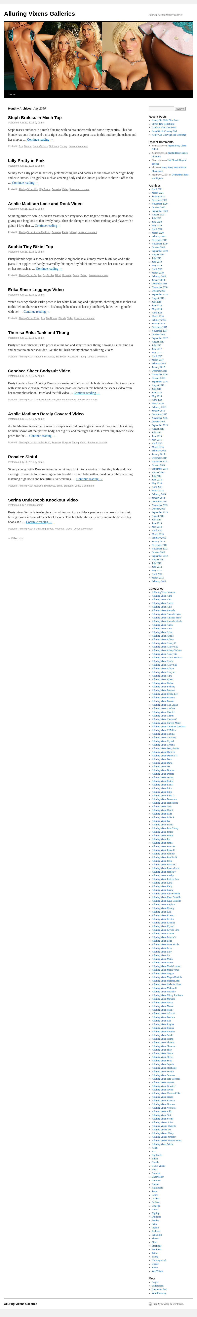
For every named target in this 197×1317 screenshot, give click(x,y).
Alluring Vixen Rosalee (31, 485)
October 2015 (158, 421)
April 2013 (157, 530)
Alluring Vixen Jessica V (164, 871)
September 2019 (160, 251)
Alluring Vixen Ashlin (162, 661)
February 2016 (159, 407)
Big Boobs (44, 189)
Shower (155, 1238)
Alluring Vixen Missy (162, 1002)
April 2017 (157, 356)
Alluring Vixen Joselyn (163, 875)
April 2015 (157, 443)
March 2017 (158, 359)
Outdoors (54, 146)
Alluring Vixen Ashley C (164, 643)
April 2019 (157, 269)
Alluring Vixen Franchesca (165, 802)
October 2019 (158, 247)
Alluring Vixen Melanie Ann (166, 980)
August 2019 (158, 254)
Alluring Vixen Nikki (162, 1009)
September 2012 (160, 556)
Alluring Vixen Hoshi (162, 810)
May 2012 (157, 570)
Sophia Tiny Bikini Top (30, 246)
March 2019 (158, 272)
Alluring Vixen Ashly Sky (164, 664)
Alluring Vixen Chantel (163, 712)
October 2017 (158, 334)
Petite (65, 232)
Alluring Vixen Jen (161, 839)
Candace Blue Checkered (164, 127)
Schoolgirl (157, 1234)
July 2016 (156, 388)
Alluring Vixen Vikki (162, 1111)
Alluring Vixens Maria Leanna (167, 1140)
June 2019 (157, 261)
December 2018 (159, 283)
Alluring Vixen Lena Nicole (165, 944)
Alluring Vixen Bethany (163, 686)
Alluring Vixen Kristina (163, 922)
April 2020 (157, 229)
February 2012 (159, 581)
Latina (155, 1195)
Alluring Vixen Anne (162, 628)
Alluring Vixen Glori (162, 806)
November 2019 (160, 243)
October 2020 (158, 207)
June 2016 (157, 392)
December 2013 (159, 501)
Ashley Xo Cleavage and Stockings (169, 134)
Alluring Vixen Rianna (163, 1028)
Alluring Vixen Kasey (162, 890)
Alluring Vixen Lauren (163, 933)
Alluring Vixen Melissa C (164, 988)
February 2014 (159, 494)
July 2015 (156, 432)
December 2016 (159, 370)
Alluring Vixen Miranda (163, 998)
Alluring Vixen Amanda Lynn (166, 614)
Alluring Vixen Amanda (163, 610)
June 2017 (157, 349)
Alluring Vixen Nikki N (163, 1013)
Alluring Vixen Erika (29, 318)
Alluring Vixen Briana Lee (165, 693)
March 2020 (158, 232)
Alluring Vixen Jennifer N (164, 857)
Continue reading (40, 139)
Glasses (155, 1184)
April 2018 (157, 312)
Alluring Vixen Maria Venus (165, 969)
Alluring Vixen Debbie (163, 773)
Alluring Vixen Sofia (162, 1060)
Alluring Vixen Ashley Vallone (167, 650)
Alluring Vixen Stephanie (164, 1067)
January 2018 (158, 323)
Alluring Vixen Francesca (164, 799)
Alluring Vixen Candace (31, 399)
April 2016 (157, 399)
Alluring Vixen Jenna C (163, 850)
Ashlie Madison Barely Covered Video (46, 413)
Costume (156, 1180)
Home (11, 94)
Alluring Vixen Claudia (163, 733)
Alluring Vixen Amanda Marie (167, 617)
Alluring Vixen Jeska (162, 861)
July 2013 (156, 519)
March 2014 (158, 490)
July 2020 (156, 218)
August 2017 (158, 341)
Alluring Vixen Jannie (162, 835)
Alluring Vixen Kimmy (163, 908)
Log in (155, 1282)
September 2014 (160, 468)
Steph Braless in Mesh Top (35, 117)
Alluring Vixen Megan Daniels (167, 977)
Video (65, 189)
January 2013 (158, 541)
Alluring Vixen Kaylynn (163, 904)
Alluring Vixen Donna (162, 777)
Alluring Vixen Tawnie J (164, 1086)
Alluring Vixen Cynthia (163, 744)
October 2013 (158, 508)
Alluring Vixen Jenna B (163, 846)
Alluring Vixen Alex (162, 599)
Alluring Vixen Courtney (164, 737)
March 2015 (158, 447)
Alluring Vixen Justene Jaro (165, 879)
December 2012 (159, 545)
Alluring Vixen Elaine (162, 781)
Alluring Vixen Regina (163, 1024)
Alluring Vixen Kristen (163, 915)
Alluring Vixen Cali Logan (165, 704)
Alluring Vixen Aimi (162, 595)
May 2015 (157, 439)
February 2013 (159, 537)
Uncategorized (159, 1260)
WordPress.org (159, 1293)
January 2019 (158, 280)
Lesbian (156, 1202)
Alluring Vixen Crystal (163, 741)
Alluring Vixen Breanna (163, 690)
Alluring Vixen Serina (30, 528)
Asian (155, 1147)
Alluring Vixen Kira (161, 911)
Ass (21, 146)
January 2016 (158, 410)
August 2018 (158, 298)
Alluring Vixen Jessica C (164, 864)
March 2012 (158, 577)
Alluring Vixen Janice (162, 831)
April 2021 (157, 189)
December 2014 (159, 457)
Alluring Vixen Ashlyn (163, 668)
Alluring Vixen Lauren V (164, 937)
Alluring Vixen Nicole (162, 1006)
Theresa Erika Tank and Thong (38, 332)
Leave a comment (78, 146)
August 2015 (158, 428)
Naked (155, 1209)
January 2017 (158, 367)
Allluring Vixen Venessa (163, 592)
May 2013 (157, 526)
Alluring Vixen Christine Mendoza (169, 726)
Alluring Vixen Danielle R (165, 755)
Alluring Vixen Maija (162, 959)
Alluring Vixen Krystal (163, 926)
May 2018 (157, 309)
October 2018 (158, 290)
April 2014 (157, 487)
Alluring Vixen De (161, 766)
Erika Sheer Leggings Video (36, 289)
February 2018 (159, 320)
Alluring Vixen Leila (162, 940)
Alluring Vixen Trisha (162, 1097)
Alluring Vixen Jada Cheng (165, 828)
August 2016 (158, 385)
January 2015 (158, 454)
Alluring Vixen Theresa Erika (34, 356)
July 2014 (156, 476)
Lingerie (66, 442)
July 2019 (156, 258)
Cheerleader (158, 1176)
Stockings (156, 1245)
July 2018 (156, 301)
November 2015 (160, 418)
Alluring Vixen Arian (162, 632)
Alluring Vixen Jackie (162, 824)
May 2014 (157, 483)
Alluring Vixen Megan (163, 973)
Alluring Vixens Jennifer (164, 1136)
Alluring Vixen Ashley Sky (165, 646)
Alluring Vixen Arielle (163, 635)
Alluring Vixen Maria (162, 962)
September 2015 (160, 425)
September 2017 (160, 338)
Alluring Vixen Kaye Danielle (166, 900)
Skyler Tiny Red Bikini (163, 123)
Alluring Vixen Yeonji (162, 1118)
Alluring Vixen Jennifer (163, 853)
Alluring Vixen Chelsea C (164, 719)
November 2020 (160, 203)
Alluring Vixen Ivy (161, 821)
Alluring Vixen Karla (162, 882)
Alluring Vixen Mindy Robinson (167, 995)
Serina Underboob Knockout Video (43, 500)
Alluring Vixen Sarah (162, 1035)
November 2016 (160, 374)
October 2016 (158, 378)
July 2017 (156, 345)
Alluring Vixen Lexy (162, 948)
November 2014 (160, 461)
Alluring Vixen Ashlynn (163, 672)
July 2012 (156, 563)
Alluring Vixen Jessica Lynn (165, 868)
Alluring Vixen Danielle (163, 752)
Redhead (73, 356)
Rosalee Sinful (22, 456)
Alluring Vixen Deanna (163, 770)
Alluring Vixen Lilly (28, 189)
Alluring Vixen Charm (163, 715)
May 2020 (157, 225)
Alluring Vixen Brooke (163, 701)
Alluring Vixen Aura (162, 675)
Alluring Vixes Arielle (162, 1144)
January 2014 (158, 497)
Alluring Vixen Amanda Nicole (167, 621)
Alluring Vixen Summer (163, 1075)
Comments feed (159, 1289)
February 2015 (159, 450)
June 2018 (157, 305)
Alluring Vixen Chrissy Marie (166, 723)
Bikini (58, 275)
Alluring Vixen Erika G (163, 795)
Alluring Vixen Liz (161, 955)
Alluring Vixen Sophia (30, 275)
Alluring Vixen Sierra (162, 1053)
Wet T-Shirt (157, 1271)
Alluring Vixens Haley (163, 1133)
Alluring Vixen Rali (161, 1020)
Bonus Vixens (40, 146)
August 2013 (158, 516)
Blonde (27, 146)
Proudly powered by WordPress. (168, 1303)
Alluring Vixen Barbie (162, 683)
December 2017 (159, 327)
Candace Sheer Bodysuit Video (39, 371)
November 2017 (160, 330)
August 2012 (158, 559)
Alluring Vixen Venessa (163, 1104)
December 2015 (159, 414)
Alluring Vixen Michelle (164, 991)
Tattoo (84, 275)
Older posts (16, 538)
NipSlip (155, 1213)
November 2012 (160, 548)
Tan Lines (156, 1249)
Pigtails (155, 1227)
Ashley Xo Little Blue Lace (165, 120)
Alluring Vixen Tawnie (163, 1082)
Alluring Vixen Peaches (163, 1017)
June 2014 (157, 479)
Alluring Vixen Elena (162, 784)
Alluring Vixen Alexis (162, 603)
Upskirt (155, 1264)
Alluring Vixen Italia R (163, 817)
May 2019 (157, 265)
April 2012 (157, 574)
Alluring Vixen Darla (162, 762)
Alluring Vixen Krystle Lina (165, 929)
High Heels (157, 1187)
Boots (155, 1169)
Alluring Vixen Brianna (163, 697)
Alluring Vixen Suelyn (163, 1071)
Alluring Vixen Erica (162, 788)
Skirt (154, 1242)
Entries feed (158, 1285)
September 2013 (160, 512)
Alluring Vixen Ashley (163, 639)
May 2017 (157, 352)
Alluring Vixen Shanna (163, 1042)
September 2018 (160, 294)
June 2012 (157, 566)
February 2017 (159, 363)
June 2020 (157, 221)
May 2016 (157, 396)
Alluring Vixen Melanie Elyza (166, 984)
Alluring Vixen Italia (162, 813)
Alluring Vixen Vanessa (163, 1100)
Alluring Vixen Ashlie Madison (34, 232)
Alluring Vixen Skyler (162, 1057)
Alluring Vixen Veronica (163, 1107)
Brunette (56, 189)
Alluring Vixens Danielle (164, 1126)
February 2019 (159, 276)
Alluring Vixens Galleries (39, 13)
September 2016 (160, 381)
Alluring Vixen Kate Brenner (166, 893)
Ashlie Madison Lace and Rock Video (45, 203)
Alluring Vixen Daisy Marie (165, 748)
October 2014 (158, 465)
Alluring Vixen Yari (161, 1115)
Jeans (76, 275)
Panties (155, 1220)
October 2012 (158, 552)
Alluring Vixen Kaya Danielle (166, 897)
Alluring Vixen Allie (162, 606)
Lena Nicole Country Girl (164, 131)
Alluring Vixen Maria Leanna (166, 966)
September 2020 (160, 211)
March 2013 (158, 534)
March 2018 (158, 316)
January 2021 (158, 196)
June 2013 (157, 523)
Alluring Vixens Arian (162, 1122)
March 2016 (158, 403)
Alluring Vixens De (161, 1129)
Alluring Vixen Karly (162, 886)
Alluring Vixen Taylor (162, 1089)
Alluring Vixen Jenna (162, 842)
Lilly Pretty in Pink (26, 160)
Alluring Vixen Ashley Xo (164, 654)
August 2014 (158, 472)
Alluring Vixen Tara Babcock (166, 1078)
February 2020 (159, 236)
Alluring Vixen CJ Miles (164, 730)
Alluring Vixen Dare (162, 759)
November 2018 (160, 287)
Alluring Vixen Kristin (163, 919)
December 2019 (159, 240)
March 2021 (158, 192)
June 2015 (157, 436)
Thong (63, 146)
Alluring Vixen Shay (162, 1049)
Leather (155, 1198)
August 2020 (158, 214)
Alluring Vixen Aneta (162, 625)
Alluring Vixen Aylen (162, 679)
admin (41, 122)
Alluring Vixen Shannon (163, 1046)
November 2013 (160, 505)
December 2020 (159, 200)
